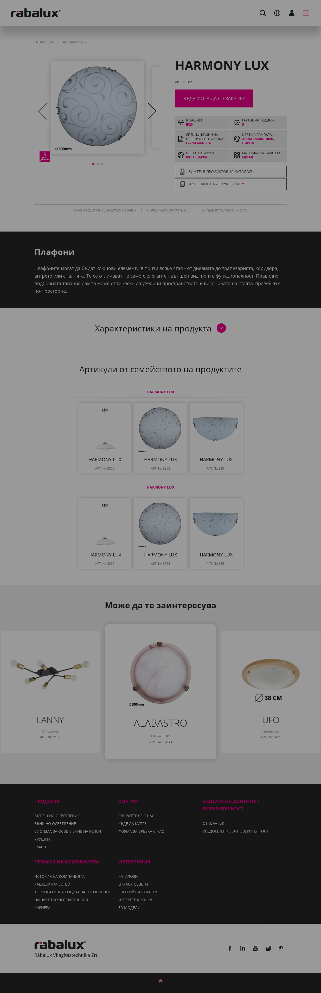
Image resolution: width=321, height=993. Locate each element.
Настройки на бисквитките (112, 521)
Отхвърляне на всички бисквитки (200, 521)
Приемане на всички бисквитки (160, 534)
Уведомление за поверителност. (129, 505)
